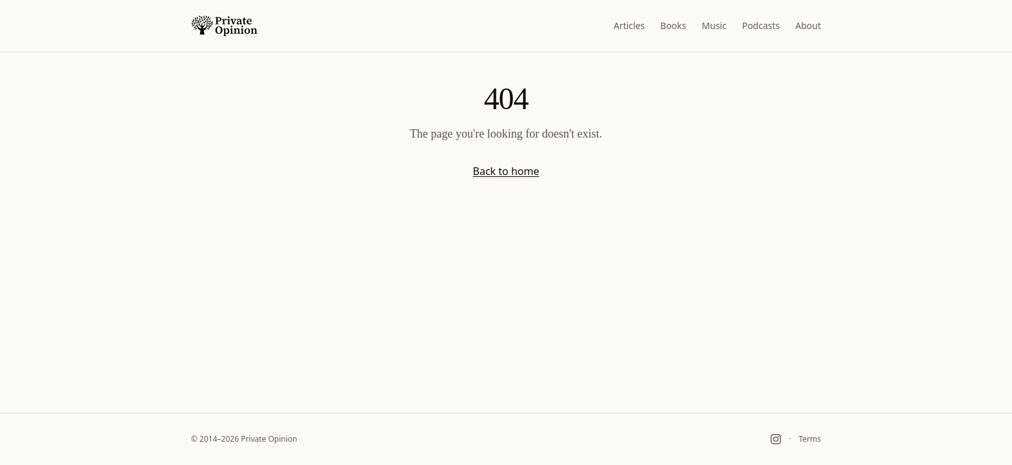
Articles (629, 25)
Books (673, 25)
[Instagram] (776, 439)
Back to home (506, 171)
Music (714, 25)
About (808, 25)
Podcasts (761, 25)
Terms (809, 439)
